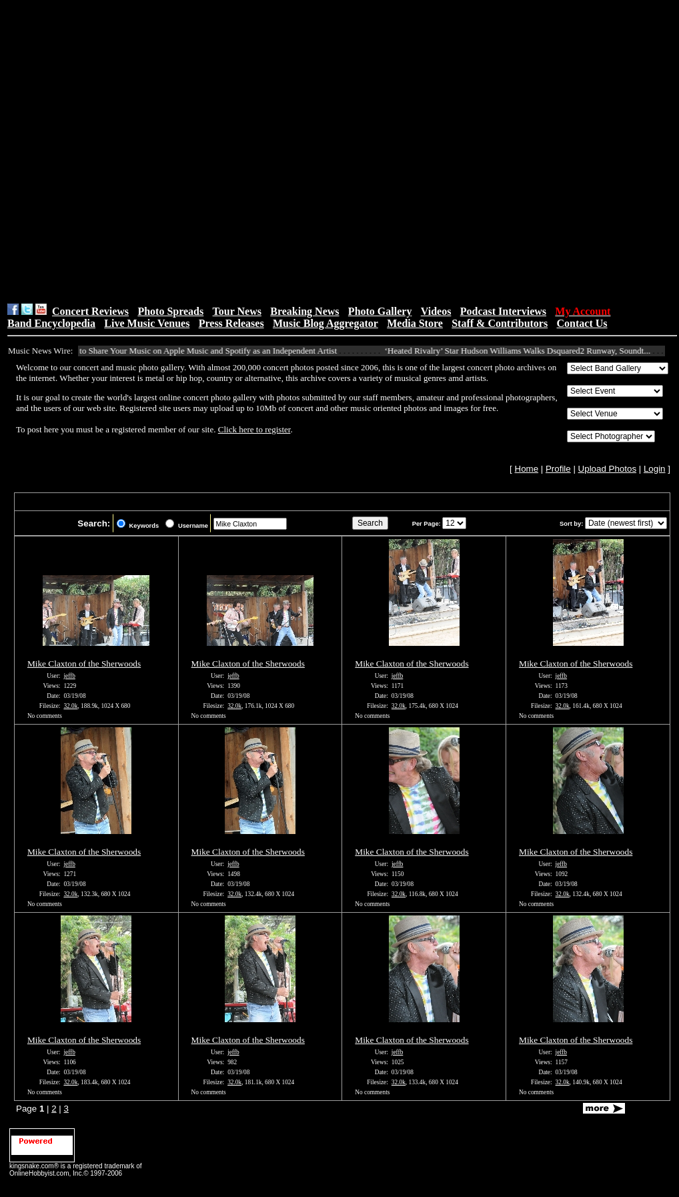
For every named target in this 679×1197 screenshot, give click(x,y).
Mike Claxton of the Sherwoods (84, 664)
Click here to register (254, 429)
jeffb (69, 676)
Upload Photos (607, 469)
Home (527, 469)
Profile (558, 469)
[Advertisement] (145, 151)
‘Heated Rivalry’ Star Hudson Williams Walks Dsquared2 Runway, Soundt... (522, 351)
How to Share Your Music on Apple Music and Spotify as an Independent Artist (203, 351)
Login (655, 469)
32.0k (70, 706)
